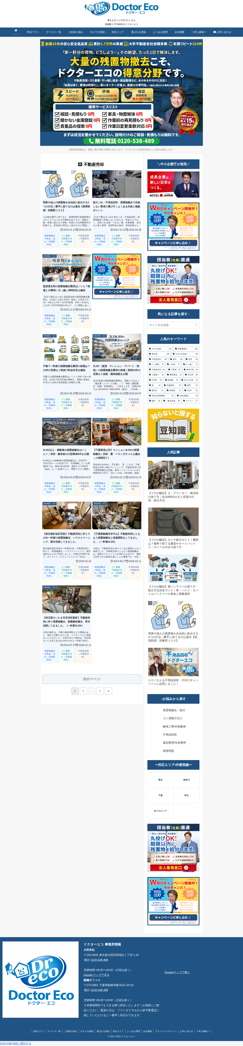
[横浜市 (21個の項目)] (156, 390)
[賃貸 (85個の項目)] (191, 359)
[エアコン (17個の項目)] (190, 401)
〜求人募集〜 (202, 1031)
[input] (173, 325)
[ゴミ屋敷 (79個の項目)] (156, 364)
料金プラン (39, 1031)
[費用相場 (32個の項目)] (174, 375)
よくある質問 (133, 1031)
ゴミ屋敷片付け (172, 718)
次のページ (92, 679)
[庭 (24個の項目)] (155, 385)
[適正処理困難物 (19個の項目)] (161, 396)
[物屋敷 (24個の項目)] (171, 380)
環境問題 (168, 750)
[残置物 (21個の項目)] (173, 390)
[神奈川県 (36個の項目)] (190, 369)
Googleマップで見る (96, 975)
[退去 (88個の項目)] (176, 359)
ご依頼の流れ (70, 1031)
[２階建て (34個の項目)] (156, 375)
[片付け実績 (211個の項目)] (160, 349)
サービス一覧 (54, 1031)
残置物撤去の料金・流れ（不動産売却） (49, 240)
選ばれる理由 (103, 1031)
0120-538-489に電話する (15, 1043)
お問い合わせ (186, 1031)
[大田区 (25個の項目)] (155, 380)
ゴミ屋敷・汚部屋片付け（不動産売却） (66, 240)
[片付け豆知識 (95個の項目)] (185, 354)
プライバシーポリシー (166, 1031)
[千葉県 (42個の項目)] (174, 369)
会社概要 (147, 1031)
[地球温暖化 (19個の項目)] (187, 396)
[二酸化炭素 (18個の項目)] (171, 401)
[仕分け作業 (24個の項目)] (189, 380)
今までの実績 (86, 1031)
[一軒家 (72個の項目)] (173, 364)
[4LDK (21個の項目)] (191, 390)
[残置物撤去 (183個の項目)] (186, 349)
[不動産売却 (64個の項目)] (157, 369)
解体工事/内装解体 (174, 726)
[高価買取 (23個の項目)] (172, 385)
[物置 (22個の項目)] (191, 385)
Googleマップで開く (177, 972)
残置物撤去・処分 (174, 710)
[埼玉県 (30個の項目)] (191, 375)
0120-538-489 (99, 960)
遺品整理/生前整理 (174, 742)
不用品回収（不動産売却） (83, 238)
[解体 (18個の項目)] (154, 401)
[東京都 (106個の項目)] (159, 354)
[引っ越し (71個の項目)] (190, 364)
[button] (196, 325)
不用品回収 (170, 734)
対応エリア (118, 1031)
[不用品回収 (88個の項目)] (158, 359)
